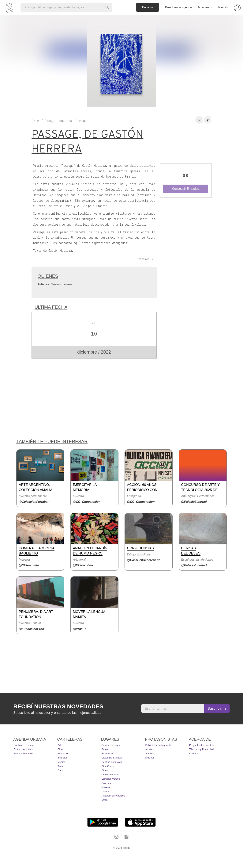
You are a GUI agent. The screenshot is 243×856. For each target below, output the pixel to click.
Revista (223, 7)
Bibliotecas (107, 753)
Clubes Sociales (110, 774)
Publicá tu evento (24, 745)
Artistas (149, 749)
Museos (105, 787)
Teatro (61, 766)
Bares (104, 749)
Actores (149, 753)
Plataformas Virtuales (113, 795)
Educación (63, 753)
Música (61, 762)
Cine (60, 749)
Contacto (194, 753)
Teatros (105, 791)
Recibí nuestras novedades (58, 706)
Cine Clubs (107, 766)
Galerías (106, 783)
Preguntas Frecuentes (201, 745)
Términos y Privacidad (201, 749)
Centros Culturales (111, 762)
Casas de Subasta (111, 757)
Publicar (147, 7)
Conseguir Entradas (185, 188)
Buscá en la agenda (178, 7)
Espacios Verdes (110, 778)
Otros (61, 770)
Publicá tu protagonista (158, 745)
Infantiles (62, 757)
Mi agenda (205, 7)
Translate (145, 259)
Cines (104, 770)
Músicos (150, 757)
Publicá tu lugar (110, 745)
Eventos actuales (23, 749)
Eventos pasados (23, 753)
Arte (60, 745)
